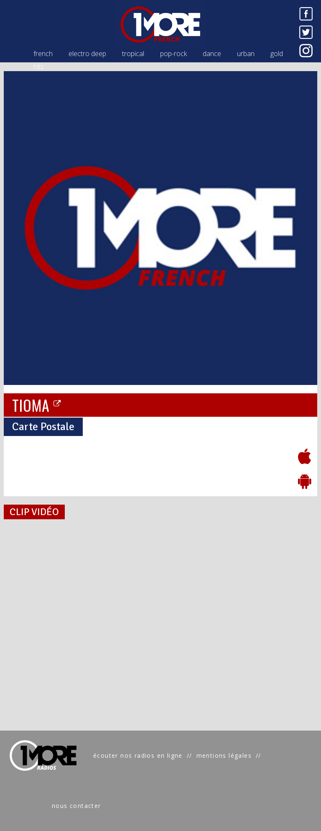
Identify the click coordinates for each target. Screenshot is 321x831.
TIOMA (37, 404)
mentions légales (224, 755)
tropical (133, 53)
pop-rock (173, 53)
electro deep (87, 53)
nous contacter (76, 806)
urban (246, 53)
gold (276, 53)
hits (38, 66)
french (43, 53)
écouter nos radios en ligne (138, 755)
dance (212, 53)
